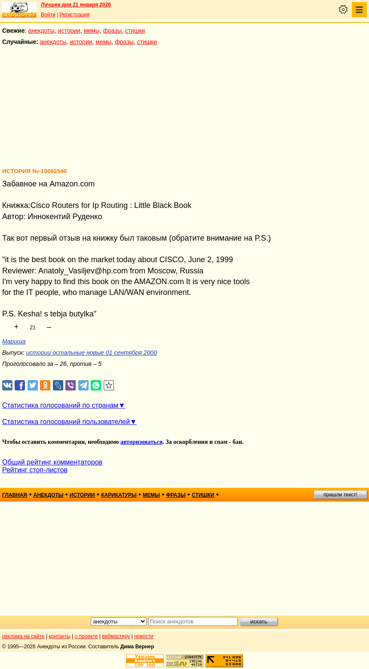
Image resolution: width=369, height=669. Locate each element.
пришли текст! (340, 495)
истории (69, 30)
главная (14, 495)
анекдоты (41, 30)
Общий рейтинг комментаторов (52, 462)
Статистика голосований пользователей (66, 421)
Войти (48, 15)
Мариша (14, 341)
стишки (135, 30)
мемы (92, 30)
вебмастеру (116, 636)
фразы (112, 30)
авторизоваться (141, 442)
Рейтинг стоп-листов (35, 470)
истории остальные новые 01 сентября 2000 (91, 352)
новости (143, 636)
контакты (60, 636)
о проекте (86, 636)
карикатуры (119, 495)
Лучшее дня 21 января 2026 (76, 5)
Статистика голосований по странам (60, 405)
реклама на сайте (23, 636)
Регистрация (74, 15)
